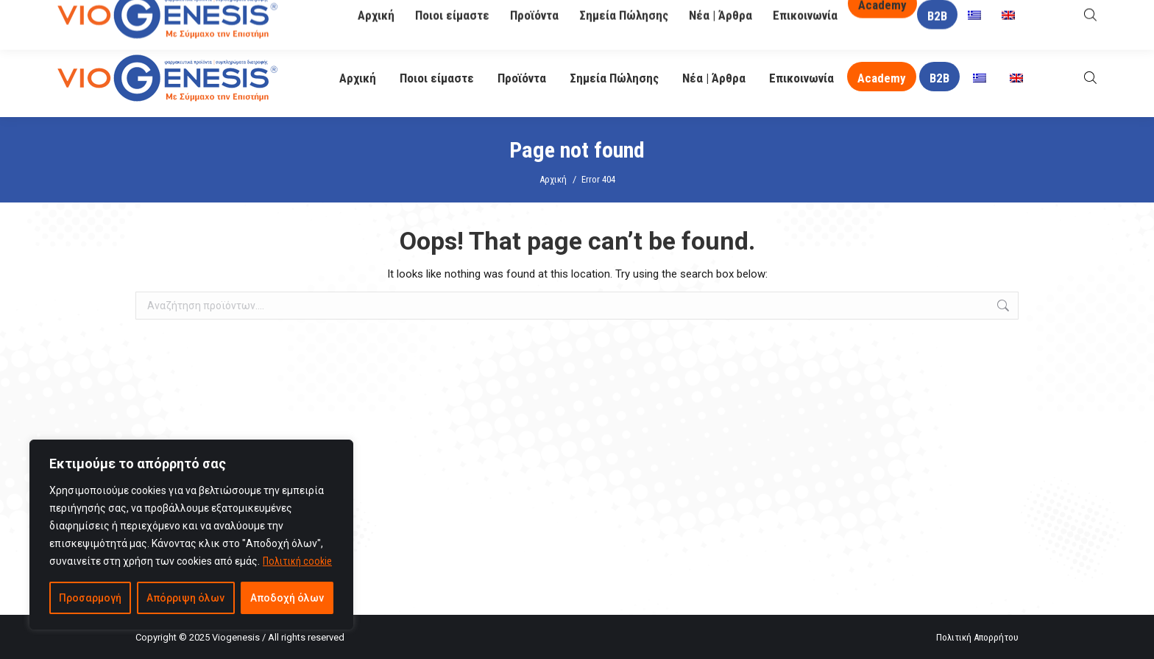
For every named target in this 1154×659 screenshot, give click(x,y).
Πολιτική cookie (297, 561)
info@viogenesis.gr (439, 20)
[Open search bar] (1090, 77)
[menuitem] (979, 78)
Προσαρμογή (90, 598)
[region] (191, 535)
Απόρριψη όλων (185, 598)
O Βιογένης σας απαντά (805, 19)
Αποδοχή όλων (287, 598)
